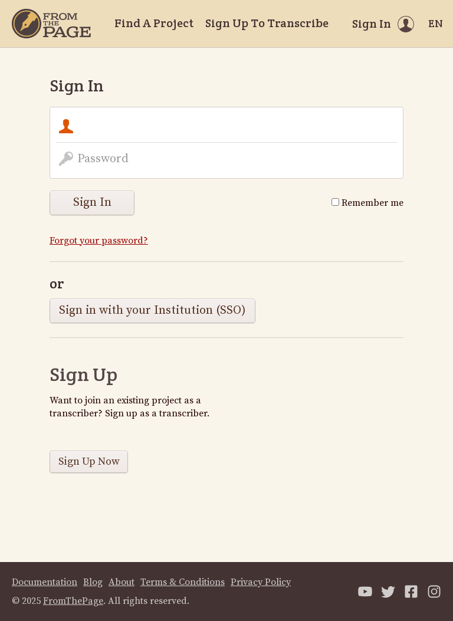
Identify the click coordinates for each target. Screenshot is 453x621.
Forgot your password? (99, 241)
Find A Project (153, 23)
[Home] (51, 23)
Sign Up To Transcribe (267, 23)
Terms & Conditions (182, 582)
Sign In (92, 202)
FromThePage (73, 601)
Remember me (367, 203)
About (121, 582)
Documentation (44, 582)
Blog (93, 582)
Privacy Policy (261, 582)
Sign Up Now (89, 461)
